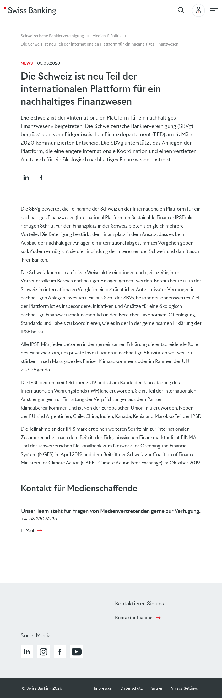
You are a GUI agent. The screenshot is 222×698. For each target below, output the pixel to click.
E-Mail (27, 530)
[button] (26, 177)
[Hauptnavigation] (214, 11)
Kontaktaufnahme (133, 618)
